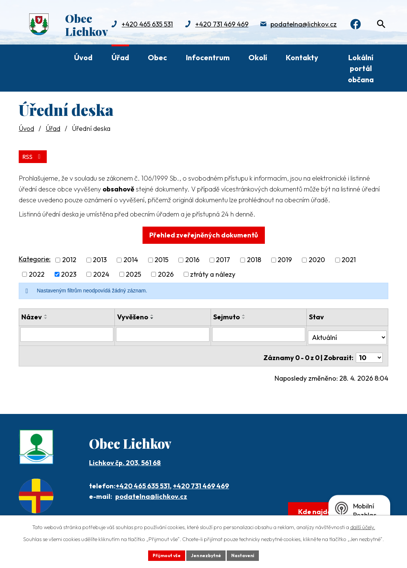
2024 (101, 272)
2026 (166, 272)
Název (31, 315)
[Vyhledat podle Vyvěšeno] (163, 332)
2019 (285, 258)
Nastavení (248, 554)
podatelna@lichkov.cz (211, 32)
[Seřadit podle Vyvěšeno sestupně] (153, 316)
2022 (37, 272)
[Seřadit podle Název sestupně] (46, 316)
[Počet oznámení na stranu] (369, 349)
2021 (349, 258)
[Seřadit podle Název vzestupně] (46, 313)
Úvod (83, 57)
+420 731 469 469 (128, 32)
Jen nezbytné (206, 554)
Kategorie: (35, 257)
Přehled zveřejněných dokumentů (203, 233)
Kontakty (302, 57)
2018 (254, 258)
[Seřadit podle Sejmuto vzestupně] (244, 313)
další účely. (362, 525)
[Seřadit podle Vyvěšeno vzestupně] (153, 313)
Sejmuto (226, 315)
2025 (133, 272)
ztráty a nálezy (212, 272)
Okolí (257, 57)
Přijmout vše (161, 554)
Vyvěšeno (133, 315)
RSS (34, 154)
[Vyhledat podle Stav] (347, 332)
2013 (100, 258)
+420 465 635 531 (143, 477)
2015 (161, 258)
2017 (223, 258)
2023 (68, 272)
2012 (69, 258)
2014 (130, 258)
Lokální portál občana (361, 68)
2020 (317, 258)
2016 (192, 258)
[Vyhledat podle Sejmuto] (259, 332)
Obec (157, 57)
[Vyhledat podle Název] (67, 332)
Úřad (120, 57)
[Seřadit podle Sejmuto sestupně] (244, 316)
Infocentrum (208, 57)
